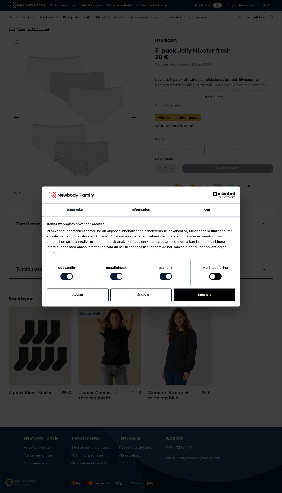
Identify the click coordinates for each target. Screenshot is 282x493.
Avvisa (77, 295)
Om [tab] (207, 209)
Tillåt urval (141, 295)
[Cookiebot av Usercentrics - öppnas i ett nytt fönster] (216, 195)
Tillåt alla (204, 295)
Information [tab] (141, 209)
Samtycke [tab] (75, 209)
